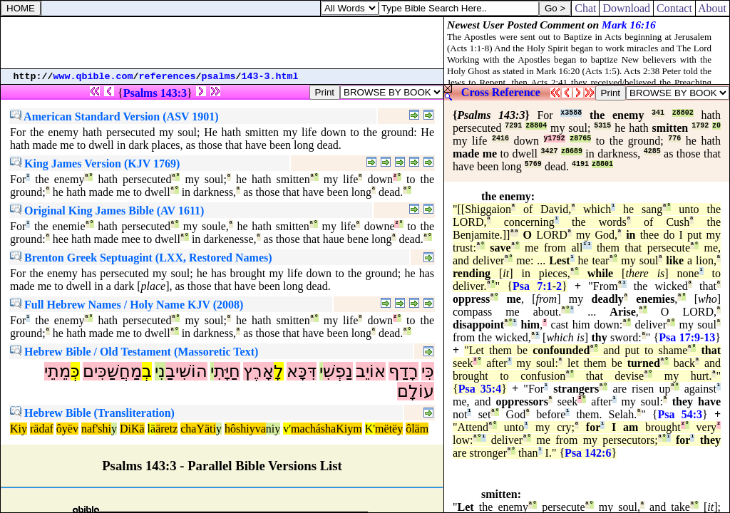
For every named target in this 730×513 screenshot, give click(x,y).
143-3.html (270, 76)
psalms (219, 76)
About (712, 8)
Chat (585, 8)
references (167, 76)
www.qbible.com (93, 76)
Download (626, 8)
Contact (674, 8)
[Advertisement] (222, 42)
